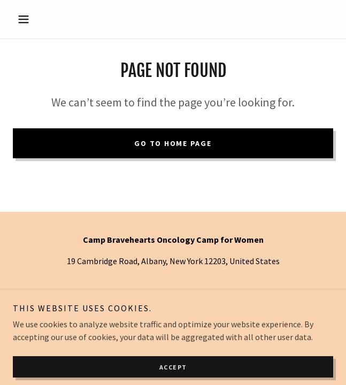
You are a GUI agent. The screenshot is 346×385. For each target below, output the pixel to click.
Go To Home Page (172, 143)
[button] (37, 19)
